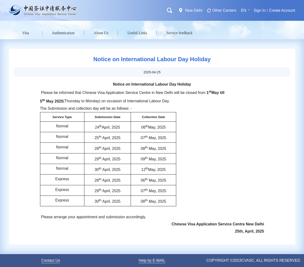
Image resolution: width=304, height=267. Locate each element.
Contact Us (50, 260)
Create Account (282, 10)
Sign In (260, 10)
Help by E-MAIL (152, 260)
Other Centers (224, 10)
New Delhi (193, 10)
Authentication (63, 33)
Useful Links (137, 33)
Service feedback (179, 33)
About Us (101, 33)
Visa (25, 33)
